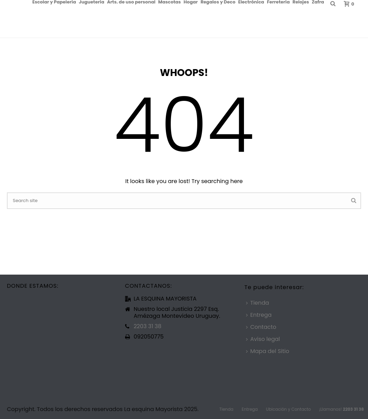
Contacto (261, 327)
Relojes (300, 1)
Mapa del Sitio (267, 351)
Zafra (318, 1)
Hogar (190, 1)
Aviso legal (263, 339)
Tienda (257, 303)
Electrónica (251, 1)
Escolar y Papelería (54, 1)
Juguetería (91, 1)
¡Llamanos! (341, 409)
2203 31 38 (147, 326)
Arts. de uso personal (131, 1)
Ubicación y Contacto (288, 409)
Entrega (259, 315)
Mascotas (169, 1)
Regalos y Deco (217, 1)
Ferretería (278, 1)
